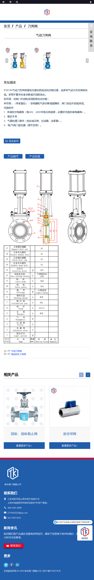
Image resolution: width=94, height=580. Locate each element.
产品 (18, 26)
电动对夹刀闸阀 (18, 354)
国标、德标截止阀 (24, 434)
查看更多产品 (24, 445)
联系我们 (15, 545)
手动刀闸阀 (16, 350)
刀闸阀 (33, 26)
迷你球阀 (69, 434)
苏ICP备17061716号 (52, 570)
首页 (7, 26)
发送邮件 (14, 140)
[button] (87, 60)
